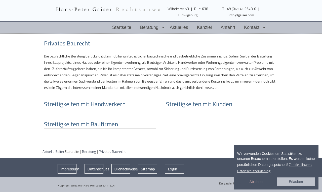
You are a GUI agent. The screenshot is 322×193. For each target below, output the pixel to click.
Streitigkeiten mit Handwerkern (85, 103)
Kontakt (251, 27)
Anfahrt (228, 27)
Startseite (121, 27)
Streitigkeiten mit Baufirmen (81, 123)
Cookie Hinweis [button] (300, 164)
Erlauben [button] (296, 182)
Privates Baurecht (67, 43)
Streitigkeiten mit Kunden (199, 103)
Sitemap (148, 169)
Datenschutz (95, 169)
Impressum (68, 169)
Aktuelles (179, 27)
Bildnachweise (122, 169)
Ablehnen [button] (257, 182)
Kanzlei (204, 27)
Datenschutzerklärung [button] (253, 170)
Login (172, 169)
